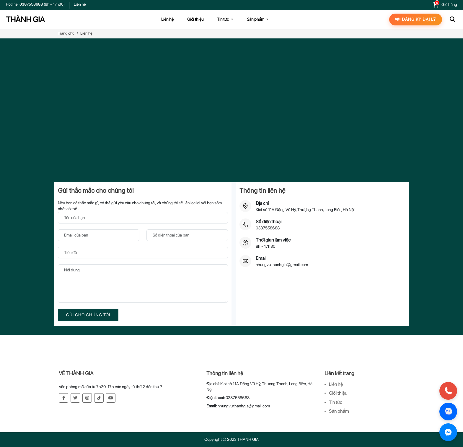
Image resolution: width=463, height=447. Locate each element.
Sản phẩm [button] (256, 19)
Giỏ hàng (449, 4)
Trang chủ (66, 33)
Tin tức (335, 402)
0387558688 (31, 4)
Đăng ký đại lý (415, 19)
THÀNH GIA (25, 19)
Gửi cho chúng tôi (88, 314)
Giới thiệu (195, 19)
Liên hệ (80, 4)
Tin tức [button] (223, 19)
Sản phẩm (339, 411)
